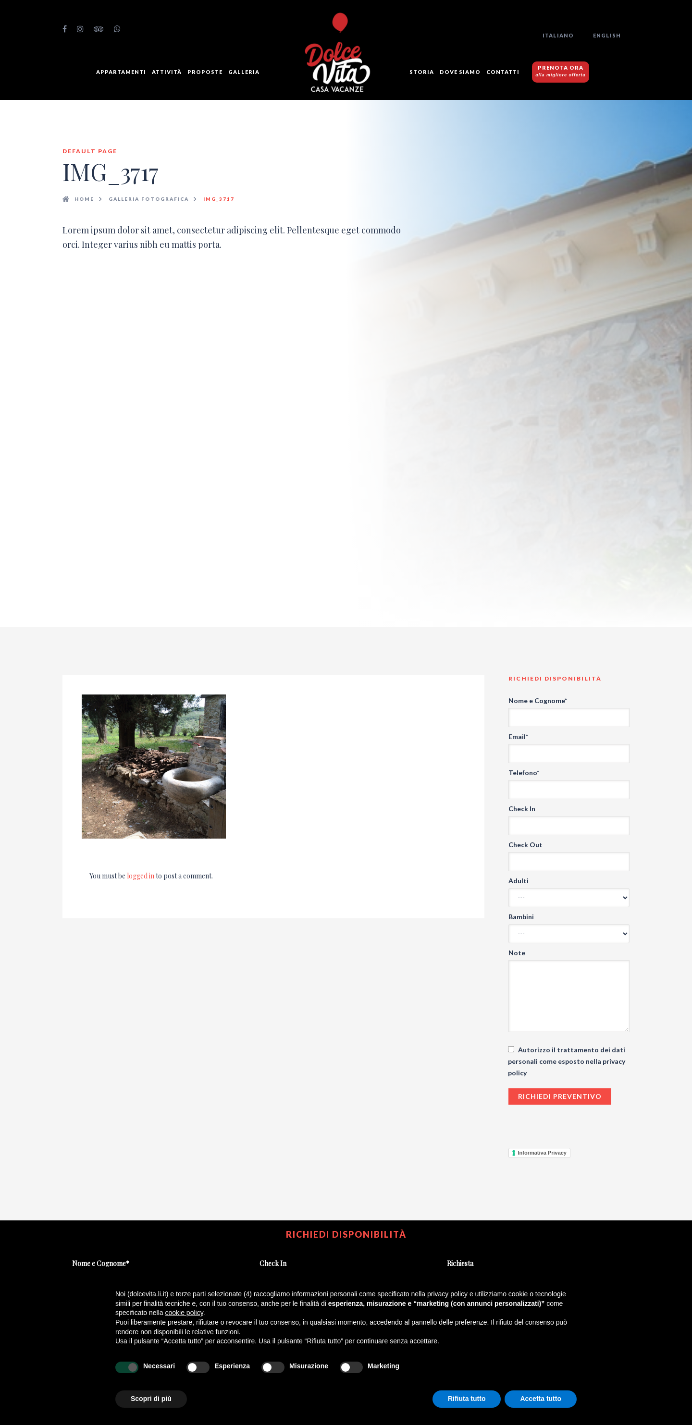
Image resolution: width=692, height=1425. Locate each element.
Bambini (521, 917)
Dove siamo (460, 72)
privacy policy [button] (447, 1294)
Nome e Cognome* (537, 700)
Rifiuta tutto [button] (467, 1398)
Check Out (525, 844)
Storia (421, 72)
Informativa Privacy (542, 1153)
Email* (518, 736)
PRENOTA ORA (561, 70)
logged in (140, 875)
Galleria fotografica (149, 199)
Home (84, 199)
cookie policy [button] (184, 1312)
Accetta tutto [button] (540, 1398)
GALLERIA (244, 72)
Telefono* (523, 772)
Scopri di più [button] (151, 1398)
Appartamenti (121, 72)
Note (516, 953)
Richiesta (460, 1263)
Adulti (518, 881)
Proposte (204, 72)
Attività (167, 72)
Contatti (502, 72)
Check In (521, 808)
